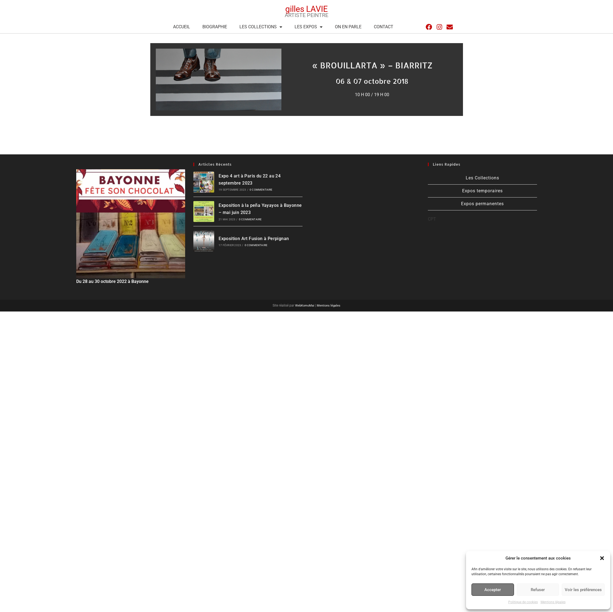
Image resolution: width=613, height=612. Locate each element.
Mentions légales (553, 602)
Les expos (309, 27)
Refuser (538, 589)
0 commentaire (261, 189)
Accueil (181, 26)
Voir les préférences (583, 589)
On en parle (348, 26)
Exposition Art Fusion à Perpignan (254, 238)
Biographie (214, 26)
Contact (383, 26)
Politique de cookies (523, 602)
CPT (432, 219)
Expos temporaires (482, 190)
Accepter (492, 589)
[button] (602, 558)
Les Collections (260, 27)
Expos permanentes (482, 203)
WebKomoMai (304, 305)
